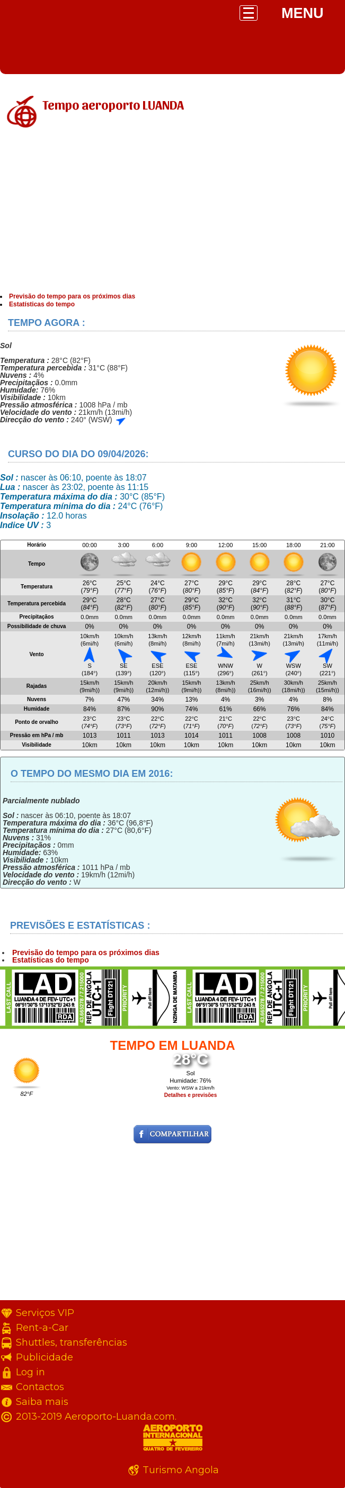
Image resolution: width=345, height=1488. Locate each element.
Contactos (40, 1387)
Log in (30, 1372)
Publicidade (44, 1357)
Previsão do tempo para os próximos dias (72, 296)
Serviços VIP (45, 1313)
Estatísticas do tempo (42, 304)
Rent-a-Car (42, 1327)
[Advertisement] (172, 213)
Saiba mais (42, 1402)
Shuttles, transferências (71, 1342)
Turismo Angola (181, 1470)
